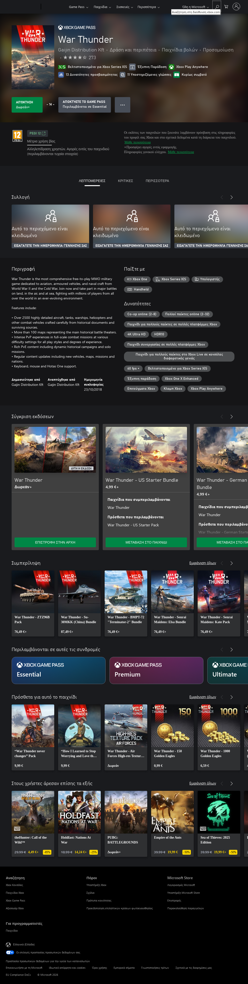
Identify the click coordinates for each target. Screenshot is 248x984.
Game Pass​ (77, 7)
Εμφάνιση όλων (202, 562)
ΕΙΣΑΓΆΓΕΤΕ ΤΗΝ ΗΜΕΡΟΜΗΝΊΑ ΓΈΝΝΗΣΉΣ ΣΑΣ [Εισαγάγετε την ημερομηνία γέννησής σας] (50, 246)
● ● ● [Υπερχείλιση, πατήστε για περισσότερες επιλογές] (122, 104)
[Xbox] (54, 6)
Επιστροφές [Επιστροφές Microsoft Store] (174, 900)
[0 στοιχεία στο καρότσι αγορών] (226, 6)
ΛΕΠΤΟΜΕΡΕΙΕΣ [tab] (92, 180)
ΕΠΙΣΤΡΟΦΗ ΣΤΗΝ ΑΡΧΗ (55, 542)
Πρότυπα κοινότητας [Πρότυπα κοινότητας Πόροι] (98, 900)
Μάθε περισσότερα (137, 142)
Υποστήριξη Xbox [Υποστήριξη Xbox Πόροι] (96, 884)
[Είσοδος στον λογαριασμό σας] (236, 6)
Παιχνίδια (100, 7)
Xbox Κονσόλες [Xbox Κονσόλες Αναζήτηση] (14, 884)
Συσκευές (122, 7)
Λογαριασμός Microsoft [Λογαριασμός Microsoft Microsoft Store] (181, 884)
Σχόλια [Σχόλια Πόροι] (90, 892)
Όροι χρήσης (99, 967)
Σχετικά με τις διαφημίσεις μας (194, 967)
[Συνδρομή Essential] (59, 670)
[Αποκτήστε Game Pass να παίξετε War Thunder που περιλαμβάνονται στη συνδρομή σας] (84, 105)
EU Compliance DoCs (18, 974)
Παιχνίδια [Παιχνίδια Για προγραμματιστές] (12, 930)
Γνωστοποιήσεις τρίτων (155, 967)
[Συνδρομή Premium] (156, 670)
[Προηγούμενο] (222, 197)
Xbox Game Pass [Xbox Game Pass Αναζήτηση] (15, 900)
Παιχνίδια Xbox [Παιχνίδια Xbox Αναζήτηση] (15, 892)
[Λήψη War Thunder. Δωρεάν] (27, 105)
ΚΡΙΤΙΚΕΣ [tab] (125, 180)
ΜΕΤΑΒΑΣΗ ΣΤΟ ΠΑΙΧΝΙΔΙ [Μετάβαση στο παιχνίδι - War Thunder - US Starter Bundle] (146, 542)
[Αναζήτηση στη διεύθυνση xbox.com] (216, 6)
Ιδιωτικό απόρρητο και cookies (67, 967)
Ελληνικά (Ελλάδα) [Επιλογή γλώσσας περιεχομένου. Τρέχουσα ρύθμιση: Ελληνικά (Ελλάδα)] (24, 944)
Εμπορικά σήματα (124, 967)
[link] (33, 604)
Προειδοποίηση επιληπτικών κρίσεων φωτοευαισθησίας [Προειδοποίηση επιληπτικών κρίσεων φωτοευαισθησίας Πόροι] (119, 908)
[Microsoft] (22, 6)
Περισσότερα (147, 7)
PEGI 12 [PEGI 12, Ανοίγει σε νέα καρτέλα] (38, 133)
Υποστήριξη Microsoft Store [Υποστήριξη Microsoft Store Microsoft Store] (183, 892)
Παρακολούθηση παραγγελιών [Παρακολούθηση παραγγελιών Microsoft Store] (185, 908)
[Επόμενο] (231, 197)
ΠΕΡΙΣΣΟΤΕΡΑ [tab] (157, 180)
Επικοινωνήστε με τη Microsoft (24, 967)
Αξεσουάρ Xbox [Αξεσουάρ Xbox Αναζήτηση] (15, 908)
